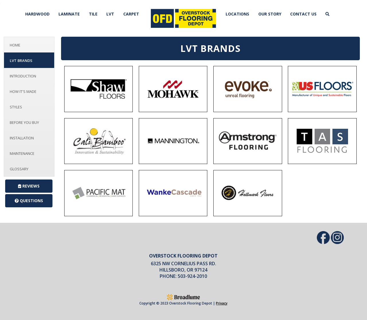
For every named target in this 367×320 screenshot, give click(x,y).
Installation (22, 138)
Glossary (19, 168)
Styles (16, 107)
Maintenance (22, 153)
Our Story (269, 14)
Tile (93, 14)
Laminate (69, 14)
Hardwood (37, 14)
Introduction (23, 76)
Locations (237, 14)
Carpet (131, 14)
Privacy (221, 303)
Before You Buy (24, 122)
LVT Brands (21, 60)
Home (15, 45)
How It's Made (23, 91)
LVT (110, 14)
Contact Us (303, 14)
